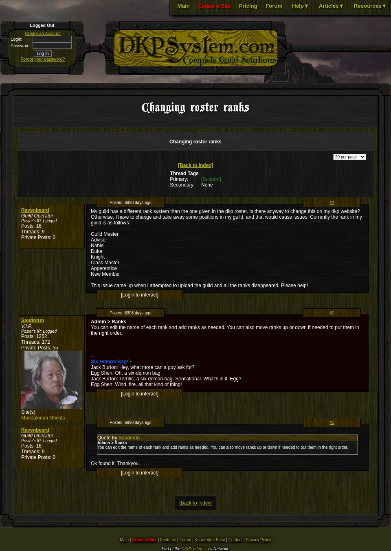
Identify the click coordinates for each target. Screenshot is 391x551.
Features (168, 540)
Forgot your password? (43, 59)
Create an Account (43, 33)
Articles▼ (331, 6)
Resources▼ (370, 6)
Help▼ (300, 6)
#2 (332, 313)
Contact (235, 540)
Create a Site (214, 6)
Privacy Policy (258, 540)
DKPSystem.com (197, 549)
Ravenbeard (35, 210)
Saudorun (32, 320)
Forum (274, 6)
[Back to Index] (195, 165)
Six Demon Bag (109, 361)
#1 (332, 202)
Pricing (248, 6)
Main (184, 6)
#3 (332, 422)
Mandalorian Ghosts (43, 418)
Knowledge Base (210, 540)
